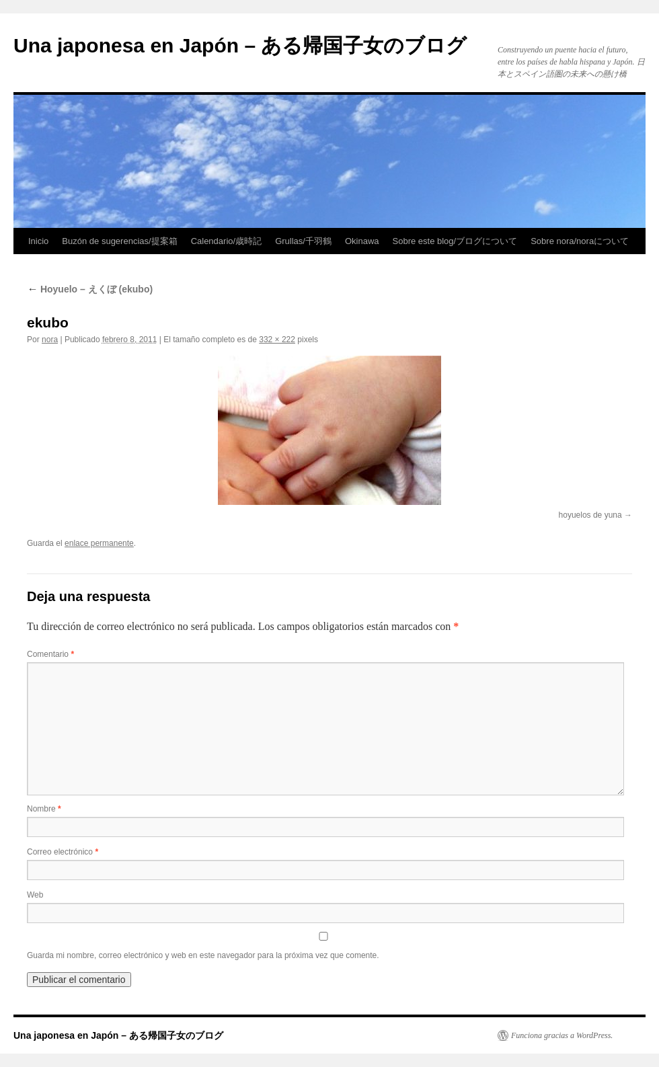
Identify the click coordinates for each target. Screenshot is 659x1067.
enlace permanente (99, 543)
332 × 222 (277, 339)
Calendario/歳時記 (226, 241)
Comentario (50, 654)
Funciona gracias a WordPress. (562, 1035)
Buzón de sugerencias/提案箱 (119, 241)
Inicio (38, 241)
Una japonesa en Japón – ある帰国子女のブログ (240, 45)
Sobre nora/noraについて (580, 241)
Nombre (44, 809)
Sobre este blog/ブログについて (455, 241)
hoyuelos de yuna (590, 515)
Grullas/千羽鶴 (303, 241)
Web (35, 895)
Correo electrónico (62, 852)
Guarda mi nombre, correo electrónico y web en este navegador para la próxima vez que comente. (203, 955)
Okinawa (362, 241)
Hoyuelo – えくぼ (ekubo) (90, 289)
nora (50, 339)
